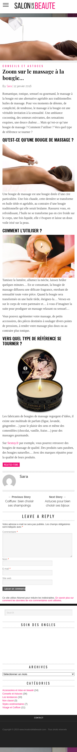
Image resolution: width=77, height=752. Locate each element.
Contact (38, 722)
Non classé (8, 705)
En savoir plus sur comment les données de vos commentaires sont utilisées (38, 603)
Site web (6, 583)
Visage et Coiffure (11, 712)
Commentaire (10, 532)
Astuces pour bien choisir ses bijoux (57, 503)
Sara (9, 86)
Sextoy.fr (13, 443)
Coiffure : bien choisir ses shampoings (19, 503)
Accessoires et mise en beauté (18, 695)
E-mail (6, 573)
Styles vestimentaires (13, 708)
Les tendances (9, 701)
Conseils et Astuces (12, 698)
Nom (5, 563)
